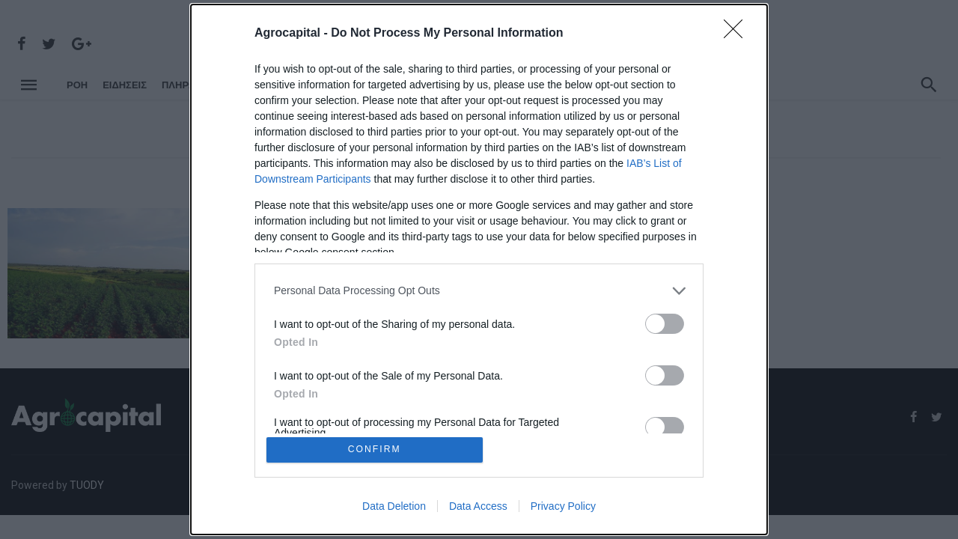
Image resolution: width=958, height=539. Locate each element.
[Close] (738, 32)
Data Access (478, 508)
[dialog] (479, 269)
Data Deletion (394, 508)
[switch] (664, 322)
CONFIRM (376, 449)
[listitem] (479, 289)
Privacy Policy (563, 508)
